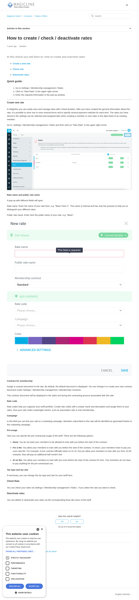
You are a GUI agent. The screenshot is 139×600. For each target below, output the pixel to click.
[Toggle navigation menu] (127, 5)
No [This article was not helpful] (77, 522)
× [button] (42, 529)
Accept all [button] (34, 586)
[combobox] (37, 529)
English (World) (123, 594)
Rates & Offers (41, 16)
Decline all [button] (15, 586)
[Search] (110, 16)
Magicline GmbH (14, 16)
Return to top (15, 537)
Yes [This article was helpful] (62, 522)
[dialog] (24, 561)
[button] (24, 551)
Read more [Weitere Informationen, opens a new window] (25, 547)
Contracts (28, 16)
